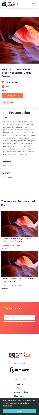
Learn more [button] (7, 406)
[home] (10, 4)
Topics (19, 388)
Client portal (19, 396)
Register (12, 95)
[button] (33, 4)
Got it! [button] (19, 411)
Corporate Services (19, 392)
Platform (20, 384)
